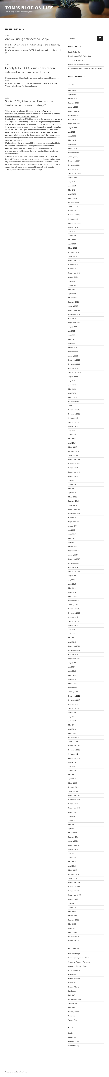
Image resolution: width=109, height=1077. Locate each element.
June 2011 (72, 820)
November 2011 (74, 799)
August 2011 (72, 812)
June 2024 (72, 186)
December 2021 (74, 310)
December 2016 (74, 559)
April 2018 (72, 493)
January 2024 (73, 207)
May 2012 (71, 775)
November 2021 (74, 314)
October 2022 (73, 269)
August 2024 (73, 177)
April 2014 (72, 679)
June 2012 (72, 771)
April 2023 (72, 244)
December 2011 (74, 795)
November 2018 (74, 464)
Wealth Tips (72, 1020)
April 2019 (72, 443)
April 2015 (72, 642)
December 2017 (74, 509)
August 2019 (73, 426)
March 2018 (72, 497)
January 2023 (73, 256)
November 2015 (74, 613)
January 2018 (73, 505)
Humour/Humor (74, 987)
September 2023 (74, 223)
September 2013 (74, 708)
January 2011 (73, 841)
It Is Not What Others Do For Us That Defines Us (85, 68)
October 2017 (73, 518)
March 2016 (72, 596)
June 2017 (72, 534)
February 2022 (73, 302)
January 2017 (73, 555)
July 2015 (71, 629)
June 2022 (72, 285)
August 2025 (73, 128)
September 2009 (74, 895)
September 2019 (74, 422)
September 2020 (74, 372)
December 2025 (74, 111)
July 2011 (71, 816)
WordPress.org (73, 1045)
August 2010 (73, 849)
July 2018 (71, 480)
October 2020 (73, 368)
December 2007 (74, 941)
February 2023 (73, 252)
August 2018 (73, 476)
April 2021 (72, 343)
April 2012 (72, 779)
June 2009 (72, 907)
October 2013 (73, 704)
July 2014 (71, 667)
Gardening (72, 974)
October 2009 (73, 891)
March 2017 (72, 547)
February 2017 (73, 551)
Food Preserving (74, 970)
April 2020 (72, 393)
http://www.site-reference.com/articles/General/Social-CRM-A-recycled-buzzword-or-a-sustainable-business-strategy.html (33, 113)
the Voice (71, 1008)
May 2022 (72, 289)
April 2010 (72, 866)
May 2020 (72, 389)
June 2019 (72, 435)
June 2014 (72, 671)
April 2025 (72, 144)
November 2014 (74, 650)
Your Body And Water (75, 60)
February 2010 (73, 874)
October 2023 (73, 219)
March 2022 (72, 298)
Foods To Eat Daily (74, 52)
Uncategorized (73, 1012)
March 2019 (72, 447)
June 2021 (72, 335)
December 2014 (74, 646)
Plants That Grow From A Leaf (79, 64)
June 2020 (72, 385)
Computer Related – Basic (77, 966)
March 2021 (72, 347)
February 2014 (73, 688)
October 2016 (73, 567)
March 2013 (72, 733)
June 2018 (72, 484)
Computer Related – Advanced (79, 962)
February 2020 (73, 401)
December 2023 (74, 211)
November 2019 (74, 414)
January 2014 (73, 692)
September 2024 (74, 173)
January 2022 (73, 306)
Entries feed (72, 1037)
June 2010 (72, 858)
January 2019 (73, 455)
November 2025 (74, 115)
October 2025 (73, 119)
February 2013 (73, 737)
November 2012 (74, 750)
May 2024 (72, 190)
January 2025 (73, 157)
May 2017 (71, 538)
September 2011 (74, 808)
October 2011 (73, 804)
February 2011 (73, 837)
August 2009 (73, 899)
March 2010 (72, 870)
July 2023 (71, 231)
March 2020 (72, 397)
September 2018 (74, 472)
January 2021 (73, 356)
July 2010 (71, 853)
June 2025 (72, 136)
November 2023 (74, 215)
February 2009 (73, 920)
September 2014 (74, 659)
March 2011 (72, 833)
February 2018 (73, 501)
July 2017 (71, 530)
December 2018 (74, 459)
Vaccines (71, 1016)
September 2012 (74, 758)
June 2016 (72, 584)
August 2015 (73, 625)
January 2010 (73, 878)
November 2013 (74, 700)
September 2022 (74, 273)
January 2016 (73, 605)
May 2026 (72, 90)
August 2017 (72, 526)
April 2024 (72, 194)
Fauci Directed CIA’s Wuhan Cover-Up (81, 56)
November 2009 (74, 887)
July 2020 (71, 381)
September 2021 (74, 323)
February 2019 (73, 451)
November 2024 (74, 165)
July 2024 (71, 182)
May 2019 (72, 439)
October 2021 (73, 318)
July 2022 (71, 281)
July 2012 (71, 766)
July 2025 (71, 132)
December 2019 (74, 410)
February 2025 (73, 153)
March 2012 (72, 783)
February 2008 (73, 936)
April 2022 (72, 294)
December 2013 (74, 696)
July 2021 (71, 331)
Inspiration (72, 991)
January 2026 (73, 107)
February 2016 (73, 601)
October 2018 (73, 468)
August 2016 (73, 576)
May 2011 (71, 824)
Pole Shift (71, 995)
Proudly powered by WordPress (16, 1072)
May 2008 (72, 924)
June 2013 (72, 721)
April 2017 (72, 542)
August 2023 (73, 227)
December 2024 (74, 161)
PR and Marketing (74, 999)
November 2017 (74, 513)
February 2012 (73, 787)
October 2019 (73, 418)
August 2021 (72, 327)
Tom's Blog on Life (29, 7)
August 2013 (73, 712)
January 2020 (73, 406)
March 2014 (72, 683)
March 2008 (72, 932)
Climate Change (74, 954)
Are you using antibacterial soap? (27, 39)
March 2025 (72, 148)
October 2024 (73, 169)
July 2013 (71, 717)
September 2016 (74, 571)
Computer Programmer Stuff (78, 958)
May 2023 (72, 240)
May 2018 (72, 488)
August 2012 (72, 762)
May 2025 (72, 140)
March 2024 (72, 198)
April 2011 (71, 829)
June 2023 (72, 235)
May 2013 (72, 725)
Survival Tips (72, 1003)
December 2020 (74, 360)
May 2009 (72, 912)
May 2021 (71, 339)
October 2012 (73, 754)
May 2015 (72, 638)
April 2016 (72, 592)
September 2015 (74, 621)
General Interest (74, 979)
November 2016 (74, 563)
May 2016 (72, 588)
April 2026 (72, 94)
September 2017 (74, 522)
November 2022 (74, 265)
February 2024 (73, 202)
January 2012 (73, 791)
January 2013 (73, 741)
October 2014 (73, 654)
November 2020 (74, 364)
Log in (70, 1033)
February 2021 (73, 352)
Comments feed (74, 1041)
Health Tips (72, 983)
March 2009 (72, 916)
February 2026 (73, 103)
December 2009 (74, 882)
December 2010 (74, 845)
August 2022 (73, 277)
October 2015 (73, 617)
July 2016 (71, 580)
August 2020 (73, 377)
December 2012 (74, 746)
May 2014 (72, 675)
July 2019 (71, 430)
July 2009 (71, 903)
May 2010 (72, 862)
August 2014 (73, 663)
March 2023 (72, 248)
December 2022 (74, 260)
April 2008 (72, 928)
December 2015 (74, 609)
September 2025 (74, 124)
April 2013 (72, 729)
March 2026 (72, 99)
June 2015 (72, 634)
